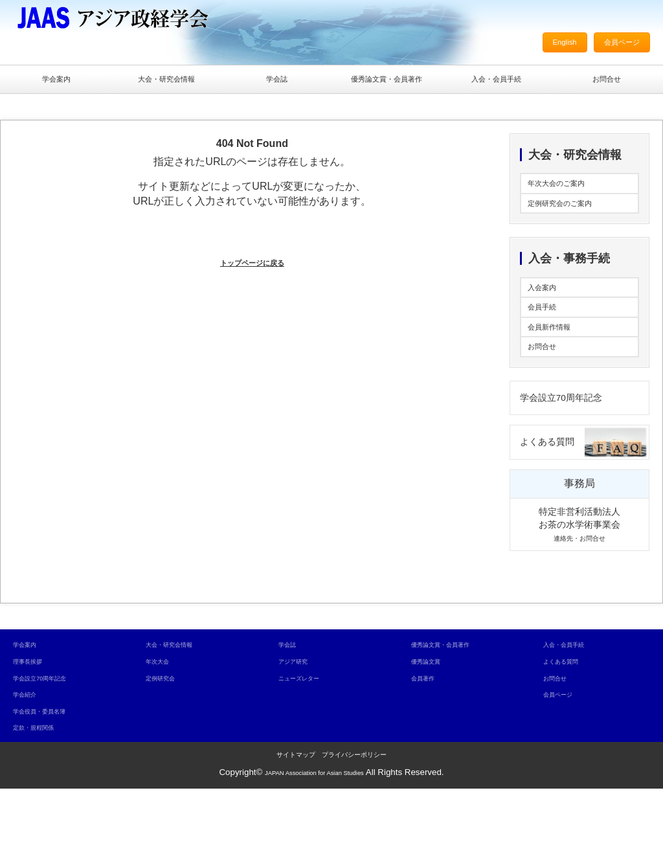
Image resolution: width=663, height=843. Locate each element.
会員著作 (428, 732)
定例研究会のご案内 (574, 218)
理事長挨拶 (34, 715)
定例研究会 (167, 732)
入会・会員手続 (496, 81)
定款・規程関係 (42, 782)
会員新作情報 (559, 360)
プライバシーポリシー (354, 809)
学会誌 (276, 81)
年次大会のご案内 (569, 192)
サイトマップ (295, 809)
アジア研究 (299, 715)
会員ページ (614, 45)
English (543, 45)
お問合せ (606, 81)
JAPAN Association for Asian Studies (314, 826)
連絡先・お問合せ (579, 592)
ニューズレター (307, 732)
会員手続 (548, 334)
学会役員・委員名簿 (51, 765)
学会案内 (56, 81)
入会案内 (548, 308)
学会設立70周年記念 (576, 443)
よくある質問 (557, 493)
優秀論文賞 (432, 715)
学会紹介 (30, 748)
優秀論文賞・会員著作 (386, 81)
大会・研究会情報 (166, 81)
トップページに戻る (251, 267)
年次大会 (162, 715)
